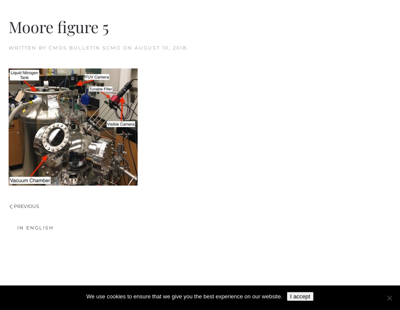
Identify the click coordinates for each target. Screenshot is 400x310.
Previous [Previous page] (24, 206)
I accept (300, 296)
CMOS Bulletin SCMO (85, 48)
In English (35, 228)
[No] (389, 298)
